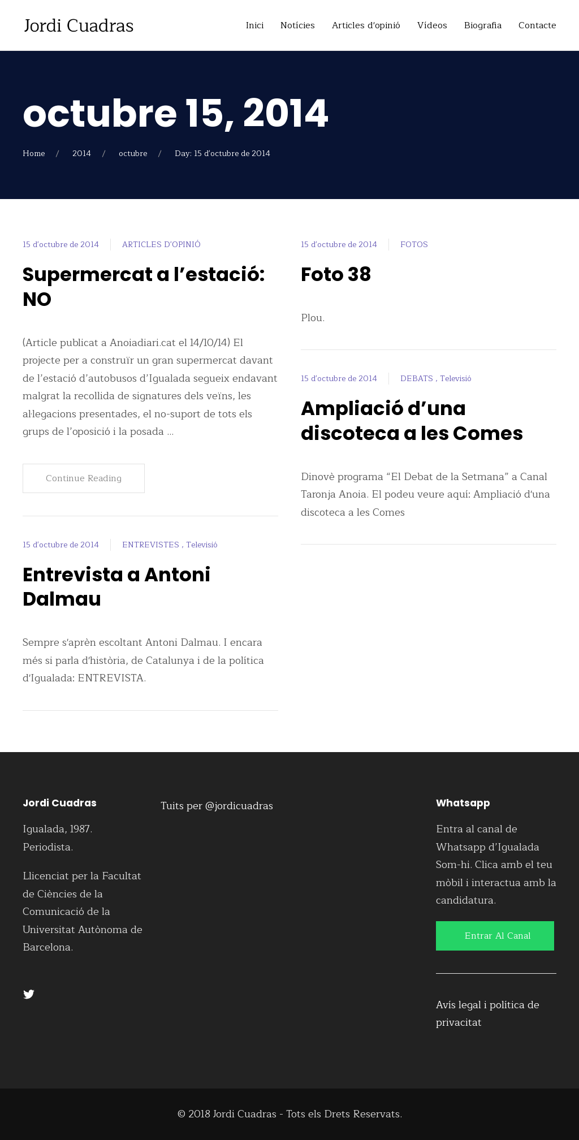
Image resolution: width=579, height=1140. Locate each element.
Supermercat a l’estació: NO (146, 286)
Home (34, 153)
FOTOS (414, 244)
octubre (133, 153)
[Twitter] (29, 994)
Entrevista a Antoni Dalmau (119, 586)
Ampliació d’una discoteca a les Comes (414, 420)
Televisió (202, 544)
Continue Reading (84, 478)
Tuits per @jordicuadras (217, 805)
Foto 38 (337, 274)
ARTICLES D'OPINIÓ (161, 244)
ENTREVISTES (152, 544)
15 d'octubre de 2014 (61, 245)
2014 (81, 153)
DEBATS (417, 378)
